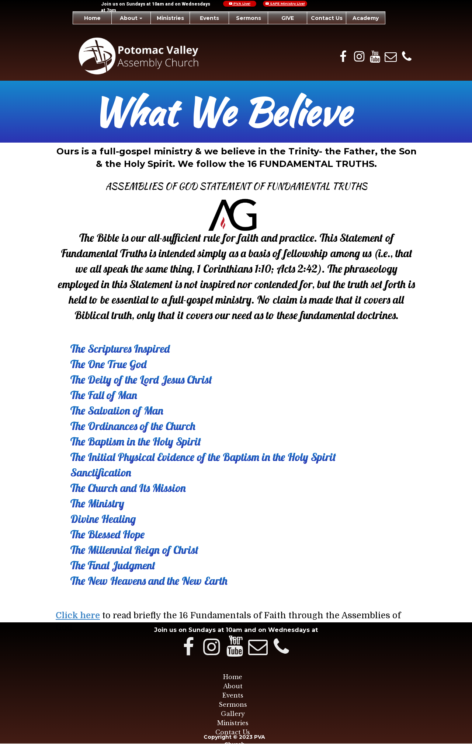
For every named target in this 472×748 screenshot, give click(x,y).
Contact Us (232, 732)
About (233, 686)
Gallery (233, 713)
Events (232, 695)
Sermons (233, 704)
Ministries (233, 723)
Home (232, 677)
